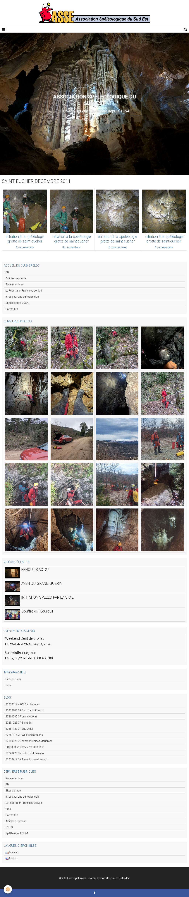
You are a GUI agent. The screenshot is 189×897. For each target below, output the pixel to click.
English (11, 858)
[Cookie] (8, 889)
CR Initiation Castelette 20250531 (25, 747)
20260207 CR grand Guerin (21, 716)
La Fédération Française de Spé (24, 290)
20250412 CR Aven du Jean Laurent (26, 759)
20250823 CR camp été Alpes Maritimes (29, 740)
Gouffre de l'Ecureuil (37, 611)
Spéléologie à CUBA (17, 302)
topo (8, 685)
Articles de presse (16, 278)
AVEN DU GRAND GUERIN (41, 583)
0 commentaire (25, 247)
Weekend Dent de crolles (24, 638)
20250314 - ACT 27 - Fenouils (23, 704)
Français (12, 852)
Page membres (15, 284)
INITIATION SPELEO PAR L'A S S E (47, 597)
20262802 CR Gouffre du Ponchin (25, 710)
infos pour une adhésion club (22, 296)
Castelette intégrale (20, 652)
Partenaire (12, 308)
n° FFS (9, 827)
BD (7, 272)
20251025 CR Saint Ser (19, 722)
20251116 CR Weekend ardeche (24, 734)
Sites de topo (13, 679)
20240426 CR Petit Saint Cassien (25, 753)
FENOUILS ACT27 (35, 570)
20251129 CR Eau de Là (19, 728)
